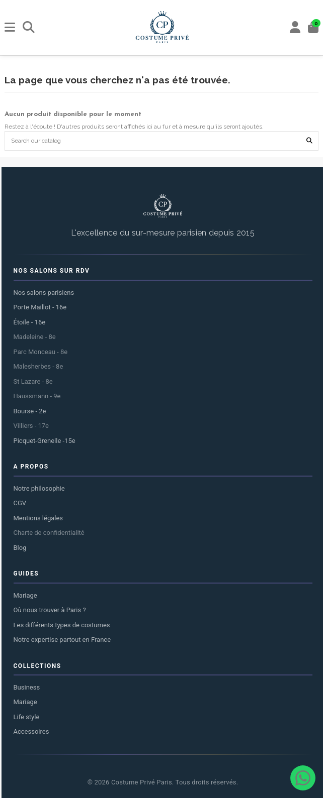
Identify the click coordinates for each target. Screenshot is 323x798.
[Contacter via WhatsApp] (302, 777)
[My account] (295, 28)
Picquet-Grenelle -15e (44, 440)
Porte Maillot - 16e (40, 307)
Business (27, 687)
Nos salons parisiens (44, 292)
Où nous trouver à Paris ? (50, 610)
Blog (20, 547)
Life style (27, 717)
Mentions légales (38, 518)
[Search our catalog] (309, 141)
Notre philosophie (39, 488)
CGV (20, 503)
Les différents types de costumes (62, 625)
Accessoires (31, 731)
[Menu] (10, 28)
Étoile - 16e (30, 322)
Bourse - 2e (30, 411)
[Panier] (313, 28)
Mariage (25, 595)
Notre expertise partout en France (62, 639)
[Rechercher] (29, 28)
